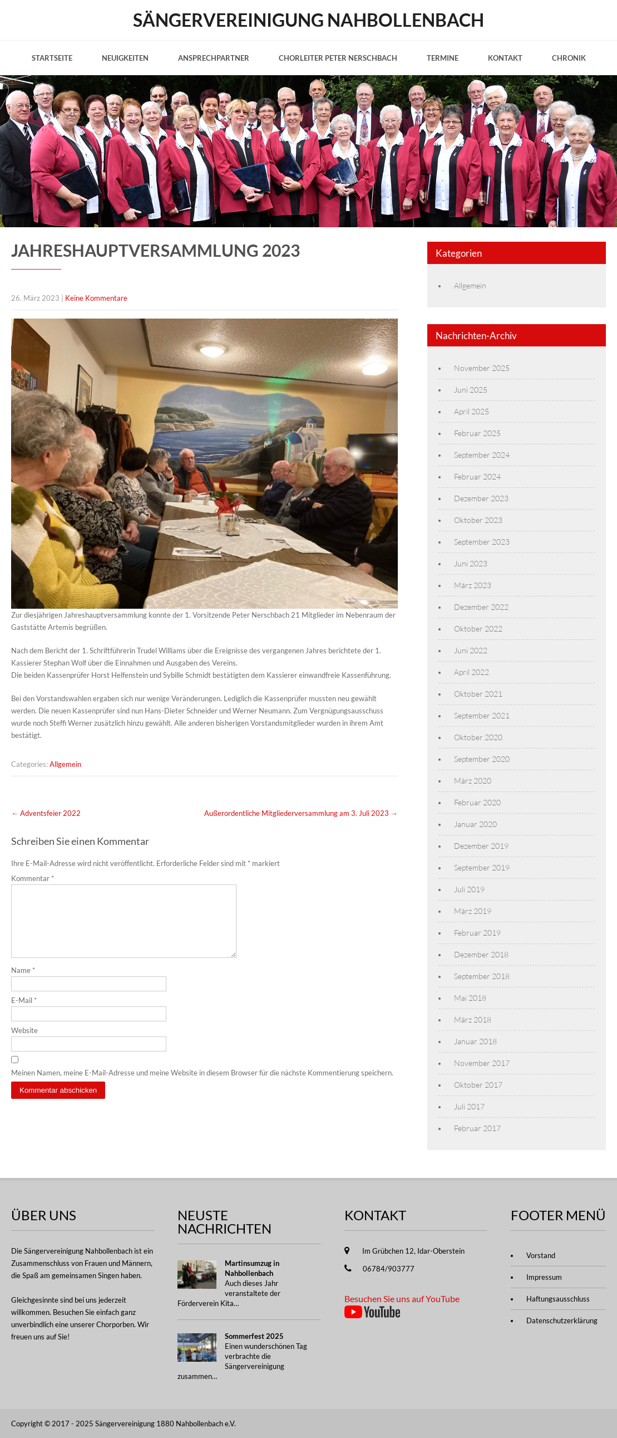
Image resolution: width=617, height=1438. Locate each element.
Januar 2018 (475, 1041)
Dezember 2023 (481, 498)
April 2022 (471, 672)
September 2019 (482, 867)
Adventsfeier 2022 (46, 813)
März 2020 (472, 780)
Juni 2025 (470, 389)
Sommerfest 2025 (254, 1336)
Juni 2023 (470, 563)
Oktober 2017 (478, 1084)
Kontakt (505, 57)
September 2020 (482, 759)
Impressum (544, 1277)
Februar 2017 (477, 1128)
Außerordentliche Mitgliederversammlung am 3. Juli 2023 (301, 813)
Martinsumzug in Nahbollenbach (252, 1268)
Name (23, 983)
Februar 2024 (477, 476)
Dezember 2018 (481, 954)
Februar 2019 (477, 932)
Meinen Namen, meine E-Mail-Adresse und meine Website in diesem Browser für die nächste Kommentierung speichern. (202, 1086)
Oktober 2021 (478, 693)
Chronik (569, 57)
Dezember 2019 (481, 845)
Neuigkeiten (125, 57)
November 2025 (482, 368)
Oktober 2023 (478, 520)
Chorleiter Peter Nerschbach (338, 57)
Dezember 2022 (481, 607)
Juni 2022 (470, 650)
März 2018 (472, 1019)
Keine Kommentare (96, 298)
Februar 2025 (477, 433)
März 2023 (472, 585)
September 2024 (482, 454)
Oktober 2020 (478, 737)
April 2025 (471, 411)
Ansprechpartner (213, 57)
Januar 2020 (475, 824)
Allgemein (65, 764)
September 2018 (482, 976)
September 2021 (482, 715)
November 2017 (482, 1063)
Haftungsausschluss (558, 1298)
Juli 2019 (469, 889)
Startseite (52, 57)
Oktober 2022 (478, 628)
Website (24, 1043)
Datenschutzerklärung (562, 1320)
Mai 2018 (470, 997)
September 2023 (482, 541)
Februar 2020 (477, 802)
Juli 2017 (469, 1106)
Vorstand (540, 1255)
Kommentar (32, 878)
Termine (442, 57)
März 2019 (472, 911)
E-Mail (24, 1013)
